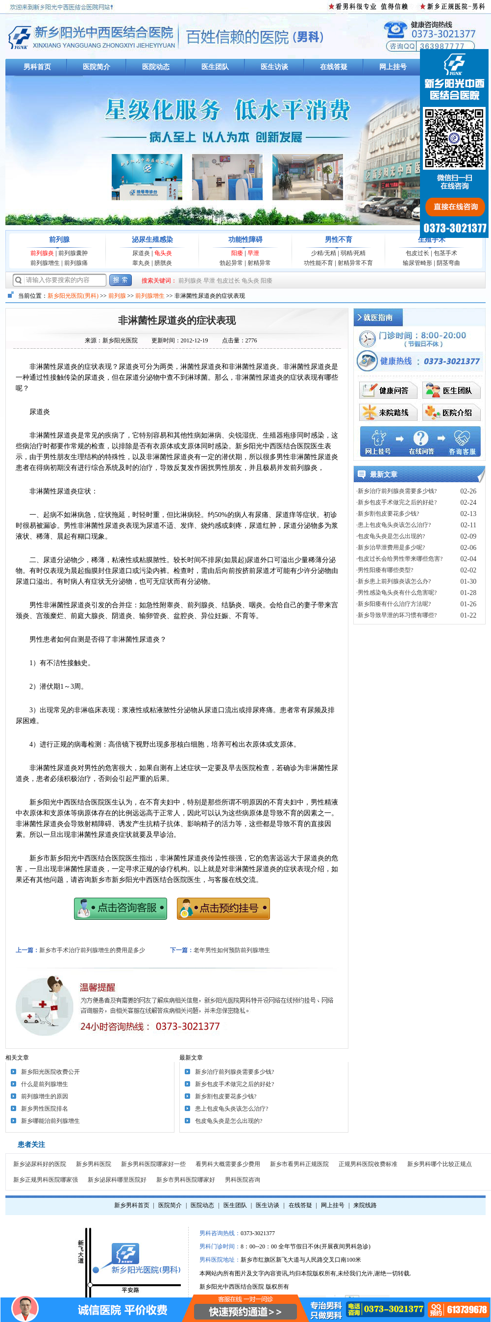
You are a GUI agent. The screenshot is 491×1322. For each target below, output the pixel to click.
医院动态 (156, 67)
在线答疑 (333, 67)
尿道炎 (141, 253)
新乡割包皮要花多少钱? (225, 1096)
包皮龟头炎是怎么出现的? (228, 1120)
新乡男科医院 (93, 1164)
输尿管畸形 (417, 262)
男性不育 (338, 239)
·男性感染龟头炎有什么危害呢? (396, 592)
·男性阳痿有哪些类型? (384, 570)
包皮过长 (417, 253)
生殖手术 (431, 239)
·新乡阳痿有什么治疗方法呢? (393, 603)
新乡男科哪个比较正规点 (439, 1164)
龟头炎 (163, 253)
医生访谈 (274, 67)
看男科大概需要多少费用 (228, 1164)
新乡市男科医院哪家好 (185, 1179)
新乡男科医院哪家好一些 (153, 1164)
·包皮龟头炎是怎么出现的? (390, 536)
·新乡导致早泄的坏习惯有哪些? (396, 615)
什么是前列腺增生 (44, 1084)
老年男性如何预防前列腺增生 (232, 950)
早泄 (253, 253)
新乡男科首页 (131, 1205)
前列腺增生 (45, 262)
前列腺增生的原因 (44, 1096)
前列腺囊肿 (73, 253)
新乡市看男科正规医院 (299, 1164)
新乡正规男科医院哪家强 (45, 1179)
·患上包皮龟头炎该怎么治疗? (393, 524)
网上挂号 (393, 67)
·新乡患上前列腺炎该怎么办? (393, 581)
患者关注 (31, 1144)
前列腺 (59, 239)
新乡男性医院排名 (44, 1108)
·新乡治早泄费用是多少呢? (390, 547)
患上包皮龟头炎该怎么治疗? (231, 1108)
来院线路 (365, 1205)
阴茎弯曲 (448, 262)
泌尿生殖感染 (152, 239)
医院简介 (96, 67)
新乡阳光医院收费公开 (50, 1071)
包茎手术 (445, 253)
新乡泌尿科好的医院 (39, 1164)
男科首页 (37, 67)
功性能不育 (318, 262)
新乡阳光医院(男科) (73, 295)
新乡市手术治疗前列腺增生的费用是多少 (92, 950)
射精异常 (259, 262)
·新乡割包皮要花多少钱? (387, 513)
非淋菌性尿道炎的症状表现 (177, 320)
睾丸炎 (141, 262)
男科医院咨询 (242, 1179)
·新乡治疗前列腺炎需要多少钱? (396, 491)
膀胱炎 (163, 262)
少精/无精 (323, 253)
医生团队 (215, 67)
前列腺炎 (42, 253)
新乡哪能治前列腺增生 (50, 1120)
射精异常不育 (355, 262)
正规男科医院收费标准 (368, 1164)
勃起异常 (231, 262)
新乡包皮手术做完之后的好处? (234, 1084)
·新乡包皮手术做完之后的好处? (396, 502)
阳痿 (237, 253)
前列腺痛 (76, 262)
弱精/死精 (353, 253)
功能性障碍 (245, 239)
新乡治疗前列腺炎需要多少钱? (234, 1071)
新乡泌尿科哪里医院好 (117, 1179)
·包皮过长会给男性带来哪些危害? (399, 558)
